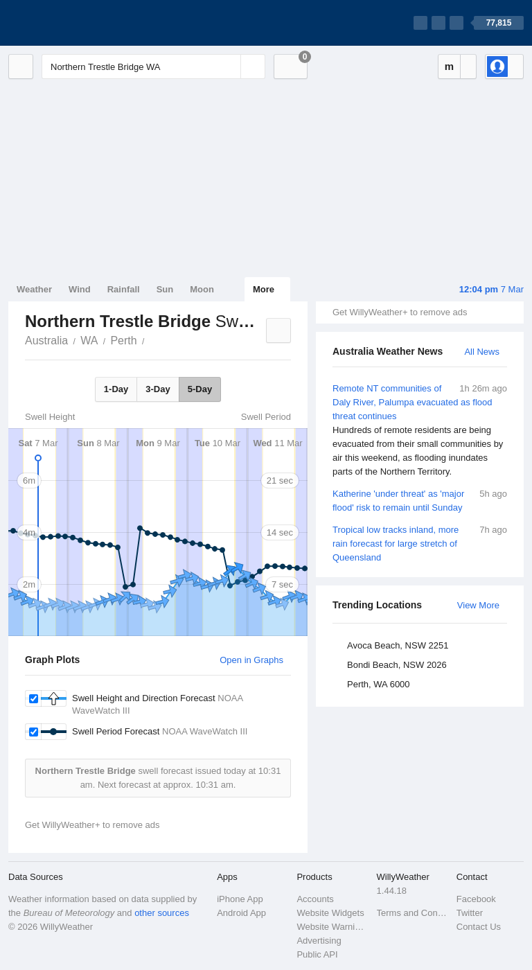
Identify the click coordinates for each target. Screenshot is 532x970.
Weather (34, 289)
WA (89, 340)
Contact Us (478, 927)
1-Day (116, 389)
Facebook (476, 899)
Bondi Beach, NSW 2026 (397, 665)
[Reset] (228, 66)
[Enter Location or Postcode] (153, 66)
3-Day (157, 389)
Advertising (318, 940)
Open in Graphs (251, 660)
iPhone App (240, 899)
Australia (46, 340)
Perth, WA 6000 (378, 684)
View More (478, 605)
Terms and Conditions (412, 913)
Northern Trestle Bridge (152, 339)
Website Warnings (332, 927)
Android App (241, 913)
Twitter (469, 913)
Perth (123, 340)
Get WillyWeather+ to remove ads (399, 312)
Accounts (314, 899)
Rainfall (123, 289)
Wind (80, 289)
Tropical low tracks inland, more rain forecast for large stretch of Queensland (419, 543)
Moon (202, 289)
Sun (165, 289)
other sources (161, 913)
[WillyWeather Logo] (73, 22)
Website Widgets (330, 913)
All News (481, 351)
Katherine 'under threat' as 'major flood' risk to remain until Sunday (419, 500)
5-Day (200, 389)
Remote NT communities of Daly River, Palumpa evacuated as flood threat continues (419, 430)
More (263, 289)
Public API (316, 954)
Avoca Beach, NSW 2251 (397, 645)
